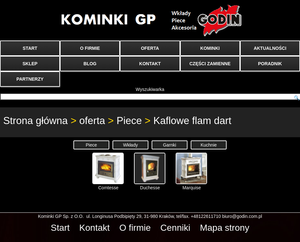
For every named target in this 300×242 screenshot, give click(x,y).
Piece (129, 120)
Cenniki (175, 228)
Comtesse (108, 171)
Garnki (169, 145)
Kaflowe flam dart (192, 120)
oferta (92, 120)
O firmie (135, 228)
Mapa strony (224, 228)
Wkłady (130, 145)
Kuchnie (209, 145)
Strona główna (35, 120)
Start (60, 228)
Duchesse (149, 171)
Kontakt (94, 228)
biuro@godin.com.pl (242, 216)
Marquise (191, 171)
